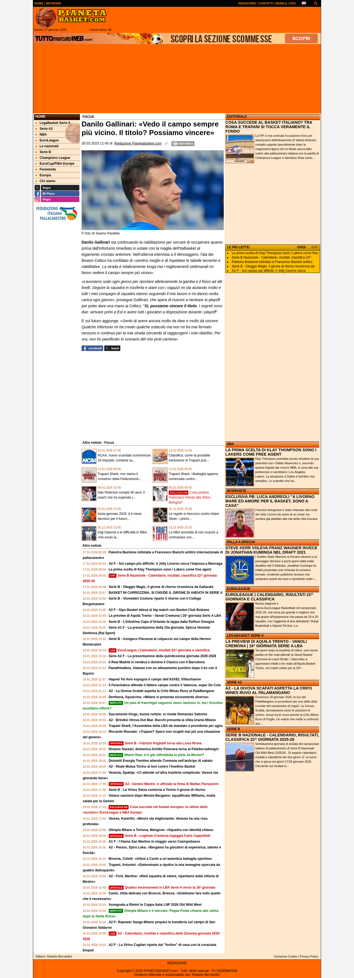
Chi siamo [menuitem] (45, 181)
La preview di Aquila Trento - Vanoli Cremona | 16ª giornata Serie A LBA (165, 616)
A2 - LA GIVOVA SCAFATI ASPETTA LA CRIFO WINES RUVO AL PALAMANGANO (268, 690)
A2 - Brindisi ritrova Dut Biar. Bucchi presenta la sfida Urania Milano (162, 720)
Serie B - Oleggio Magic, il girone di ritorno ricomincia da (273, 266)
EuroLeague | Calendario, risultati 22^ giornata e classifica (159, 650)
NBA (230, 444)
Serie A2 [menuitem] (44, 129)
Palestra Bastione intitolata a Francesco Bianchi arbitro (272, 262)
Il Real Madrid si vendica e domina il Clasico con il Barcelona (157, 662)
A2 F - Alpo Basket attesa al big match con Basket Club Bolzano (159, 610)
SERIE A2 (234, 682)
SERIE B (233, 729)
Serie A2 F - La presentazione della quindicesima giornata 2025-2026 (162, 656)
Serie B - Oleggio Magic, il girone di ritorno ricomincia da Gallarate (161, 587)
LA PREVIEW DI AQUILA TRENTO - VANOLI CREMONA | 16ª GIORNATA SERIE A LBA (266, 643)
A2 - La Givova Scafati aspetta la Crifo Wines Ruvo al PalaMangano (161, 691)
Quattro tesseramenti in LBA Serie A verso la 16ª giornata (162, 887)
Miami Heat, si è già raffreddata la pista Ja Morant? (156, 755)
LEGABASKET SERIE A (245, 636)
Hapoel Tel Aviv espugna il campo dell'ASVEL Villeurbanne (155, 679)
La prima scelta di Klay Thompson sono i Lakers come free (275, 253)
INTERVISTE (236, 491)
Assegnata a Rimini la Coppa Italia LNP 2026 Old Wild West (155, 905)
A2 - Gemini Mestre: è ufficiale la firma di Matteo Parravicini (163, 784)
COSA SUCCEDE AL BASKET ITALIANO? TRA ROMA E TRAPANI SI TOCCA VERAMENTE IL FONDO (268, 126)
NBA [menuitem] (41, 134)
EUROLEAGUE (238, 589)
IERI (314, 247)
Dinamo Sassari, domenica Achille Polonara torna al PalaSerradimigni (164, 749)
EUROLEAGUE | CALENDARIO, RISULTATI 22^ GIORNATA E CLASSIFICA (269, 596)
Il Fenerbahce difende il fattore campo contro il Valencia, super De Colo (165, 685)
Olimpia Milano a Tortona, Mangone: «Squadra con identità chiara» (161, 830)
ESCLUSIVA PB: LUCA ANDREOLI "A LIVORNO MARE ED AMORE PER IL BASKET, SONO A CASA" (269, 501)
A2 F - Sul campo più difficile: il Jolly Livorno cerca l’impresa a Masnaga (165, 564)
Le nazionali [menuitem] (47, 146)
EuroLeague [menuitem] (47, 140)
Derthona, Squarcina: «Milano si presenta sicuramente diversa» (159, 697)
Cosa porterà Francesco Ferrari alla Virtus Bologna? (189, 497)
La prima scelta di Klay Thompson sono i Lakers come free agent (160, 569)
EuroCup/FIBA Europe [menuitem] (54, 164)
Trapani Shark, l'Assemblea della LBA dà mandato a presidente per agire (166, 726)
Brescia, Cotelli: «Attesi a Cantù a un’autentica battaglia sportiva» (160, 859)
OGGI (301, 247)
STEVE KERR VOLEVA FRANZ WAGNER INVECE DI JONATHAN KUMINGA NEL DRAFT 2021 (271, 550)
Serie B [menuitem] (43, 152)
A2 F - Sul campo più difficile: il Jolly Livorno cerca (269, 271)
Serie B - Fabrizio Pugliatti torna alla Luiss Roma (155, 743)
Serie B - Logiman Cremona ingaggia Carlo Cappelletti (159, 836)
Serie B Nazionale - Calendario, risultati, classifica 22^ (271, 257)
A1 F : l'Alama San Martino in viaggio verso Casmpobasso (154, 841)
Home (40, 116)
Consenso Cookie (285, 956)
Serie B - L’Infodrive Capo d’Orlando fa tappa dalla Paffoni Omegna (161, 622)
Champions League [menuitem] (52, 158)
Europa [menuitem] (43, 175)
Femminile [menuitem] (45, 169)
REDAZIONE (177, 963)
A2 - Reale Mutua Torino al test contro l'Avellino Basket (152, 766)
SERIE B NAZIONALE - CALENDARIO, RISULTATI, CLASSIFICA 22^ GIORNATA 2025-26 (272, 737)
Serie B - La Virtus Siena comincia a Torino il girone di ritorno (157, 790)
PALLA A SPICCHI (241, 542)
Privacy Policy (309, 956)
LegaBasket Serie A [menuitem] (53, 123)
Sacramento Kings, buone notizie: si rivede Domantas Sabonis (158, 714)
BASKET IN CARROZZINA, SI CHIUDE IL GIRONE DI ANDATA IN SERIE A (166, 593)
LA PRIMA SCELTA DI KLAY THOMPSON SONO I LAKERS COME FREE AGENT (270, 452)
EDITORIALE (237, 116)
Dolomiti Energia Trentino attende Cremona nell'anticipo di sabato (161, 761)
